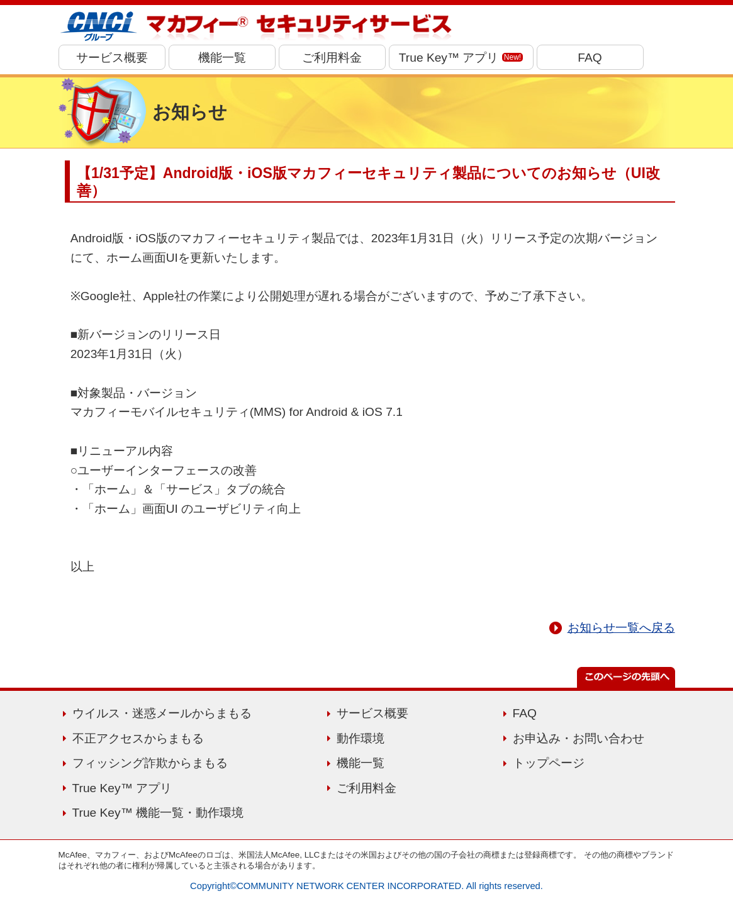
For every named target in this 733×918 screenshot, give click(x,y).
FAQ (590, 57)
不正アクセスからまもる (138, 738)
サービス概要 (112, 57)
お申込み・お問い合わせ (578, 738)
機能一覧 (222, 57)
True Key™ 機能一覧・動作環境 (158, 812)
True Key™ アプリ (461, 57)
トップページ (549, 763)
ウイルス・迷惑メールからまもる (162, 713)
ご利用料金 (332, 57)
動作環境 (360, 738)
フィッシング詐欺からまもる (150, 763)
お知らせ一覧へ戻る (621, 627)
